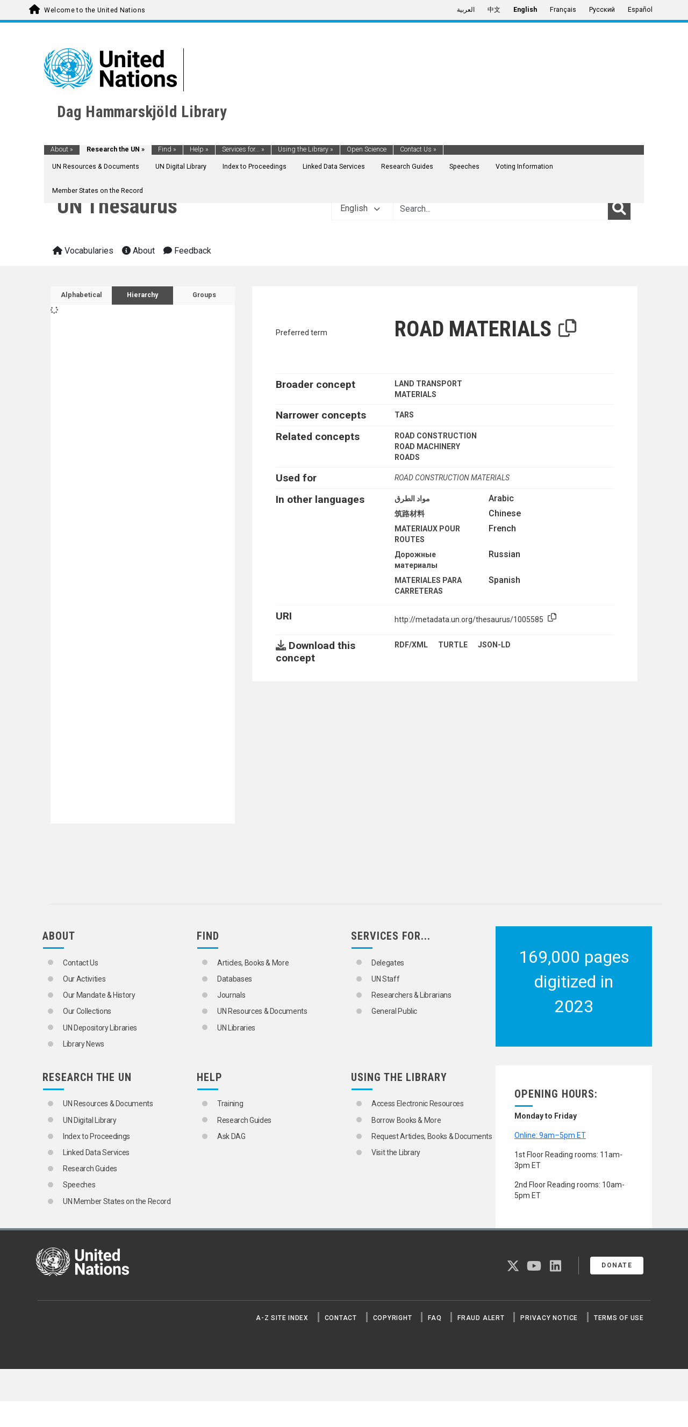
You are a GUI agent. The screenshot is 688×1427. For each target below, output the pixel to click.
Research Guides (407, 166)
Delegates (387, 962)
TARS (404, 414)
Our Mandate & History (99, 995)
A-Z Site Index (282, 1318)
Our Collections (87, 1011)
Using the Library (305, 149)
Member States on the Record (97, 190)
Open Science (366, 149)
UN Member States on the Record (117, 1201)
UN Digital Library (180, 166)
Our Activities (84, 979)
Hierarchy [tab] (142, 295)
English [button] (360, 208)
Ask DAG (231, 1136)
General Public (394, 1011)
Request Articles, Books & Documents (431, 1136)
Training (230, 1103)
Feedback (187, 251)
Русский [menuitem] (602, 9)
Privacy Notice (549, 1318)
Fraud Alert (480, 1318)
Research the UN (116, 149)
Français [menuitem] (563, 9)
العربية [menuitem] (466, 9)
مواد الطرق (412, 498)
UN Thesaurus (117, 206)
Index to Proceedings (254, 166)
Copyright (392, 1318)
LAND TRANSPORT (428, 383)
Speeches (464, 166)
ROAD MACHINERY (427, 446)
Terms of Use (619, 1318)
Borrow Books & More (406, 1120)
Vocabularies (83, 251)
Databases (234, 979)
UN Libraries (236, 1028)
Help (199, 149)
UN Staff (385, 979)
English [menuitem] (525, 9)
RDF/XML (411, 644)
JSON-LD (494, 644)
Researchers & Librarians (411, 995)
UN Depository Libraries (100, 1028)
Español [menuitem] (640, 9)
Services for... (243, 149)
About (62, 149)
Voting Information (524, 166)
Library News (83, 1044)
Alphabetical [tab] (81, 295)
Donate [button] (616, 1265)
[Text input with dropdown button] (500, 208)
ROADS (407, 457)
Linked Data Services (334, 166)
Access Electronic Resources (417, 1103)
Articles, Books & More (253, 962)
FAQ (434, 1318)
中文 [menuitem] (494, 9)
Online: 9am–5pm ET (550, 1135)
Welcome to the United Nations (94, 10)
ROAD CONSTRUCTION (436, 435)
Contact (341, 1318)
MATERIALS (415, 394)
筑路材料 (410, 513)
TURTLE (453, 644)
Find (167, 149)
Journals (231, 995)
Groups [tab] (204, 295)
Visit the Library (395, 1152)
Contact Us (418, 149)
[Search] (619, 208)
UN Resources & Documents (95, 166)
